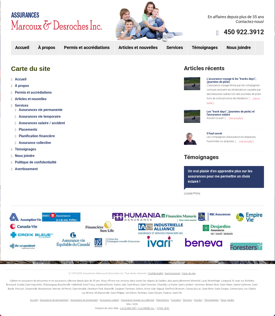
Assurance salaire (109, 300)
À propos (46, 47)
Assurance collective (35, 143)
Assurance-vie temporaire (84, 300)
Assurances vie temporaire (40, 116)
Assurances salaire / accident (42, 123)
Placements (28, 129)
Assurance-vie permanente (54, 300)
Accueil (22, 47)
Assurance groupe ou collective (137, 300)
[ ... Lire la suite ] (234, 118)
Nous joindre (239, 47)
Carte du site (189, 273)
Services (174, 47)
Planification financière (37, 136)
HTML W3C (163, 308)
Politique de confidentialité (35, 162)
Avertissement (26, 169)
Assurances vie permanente (40, 110)
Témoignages (205, 47)
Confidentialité (155, 273)
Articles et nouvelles (138, 47)
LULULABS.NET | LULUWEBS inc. (137, 308)
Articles (198, 300)
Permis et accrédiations (87, 47)
